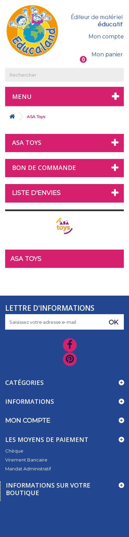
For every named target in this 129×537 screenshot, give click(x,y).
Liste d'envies (36, 193)
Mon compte (106, 36)
